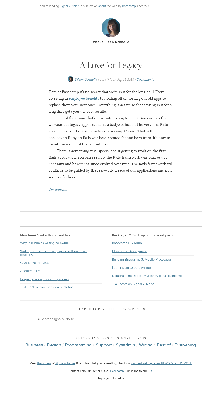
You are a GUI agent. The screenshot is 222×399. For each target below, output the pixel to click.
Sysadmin (125, 345)
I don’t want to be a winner (131, 268)
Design (54, 345)
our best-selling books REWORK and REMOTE (161, 363)
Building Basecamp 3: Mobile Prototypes (142, 260)
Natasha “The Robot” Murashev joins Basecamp (147, 276)
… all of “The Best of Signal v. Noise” (47, 287)
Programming (78, 345)
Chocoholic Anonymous (129, 251)
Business (34, 345)
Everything (185, 345)
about (102, 6)
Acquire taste (30, 271)
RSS (150, 371)
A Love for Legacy (111, 65)
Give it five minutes (34, 263)
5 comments (145, 79)
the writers (44, 363)
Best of (164, 345)
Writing (146, 345)
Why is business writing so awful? (44, 243)
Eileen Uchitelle (86, 79)
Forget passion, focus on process (44, 279)
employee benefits (84, 98)
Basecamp (129, 6)
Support (104, 345)
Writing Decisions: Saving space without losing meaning (54, 253)
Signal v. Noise (69, 6)
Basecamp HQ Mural (127, 243)
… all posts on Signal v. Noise (133, 284)
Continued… (58, 190)
